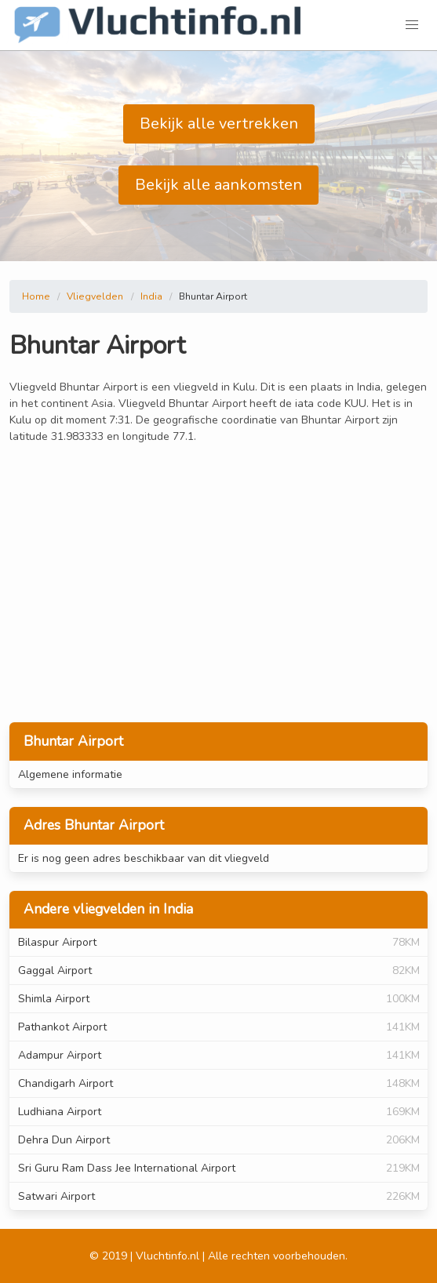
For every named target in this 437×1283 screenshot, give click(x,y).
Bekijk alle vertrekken (219, 123)
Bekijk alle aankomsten (218, 184)
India (151, 296)
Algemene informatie (70, 774)
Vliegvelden (95, 296)
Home (36, 296)
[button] (412, 25)
